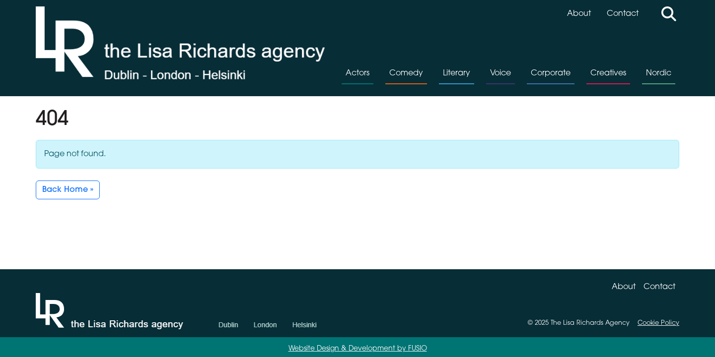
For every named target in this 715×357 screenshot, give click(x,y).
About (579, 14)
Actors (357, 73)
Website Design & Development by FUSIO (357, 349)
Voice (500, 73)
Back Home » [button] (67, 190)
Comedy (406, 73)
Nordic (658, 73)
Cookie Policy (658, 323)
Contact (623, 14)
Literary (456, 73)
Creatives (608, 73)
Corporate (551, 73)
